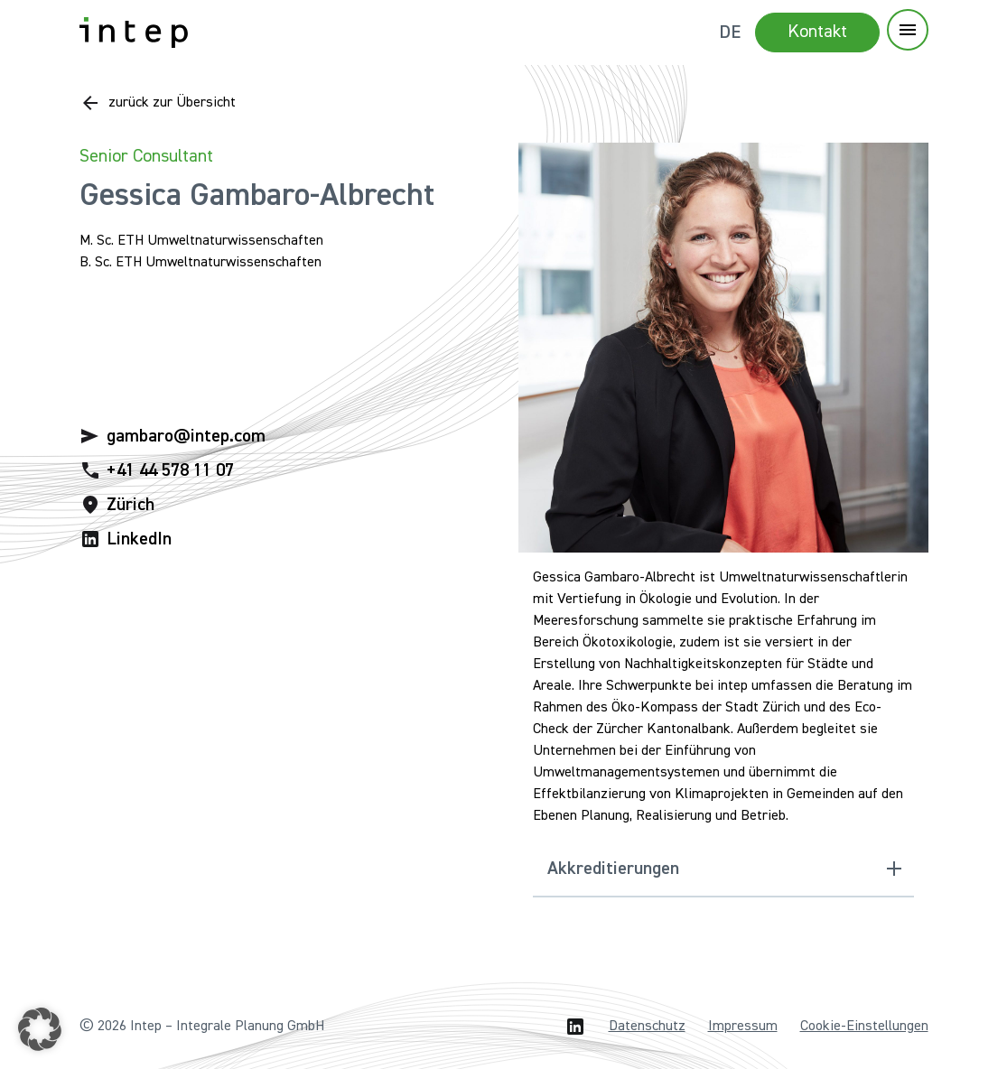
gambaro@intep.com (186, 436)
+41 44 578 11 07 (170, 470)
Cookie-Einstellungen (864, 1026)
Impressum (743, 1026)
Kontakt (817, 32)
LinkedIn (139, 539)
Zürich (130, 505)
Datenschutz (647, 1026)
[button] (39, 1029)
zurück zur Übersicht (172, 103)
